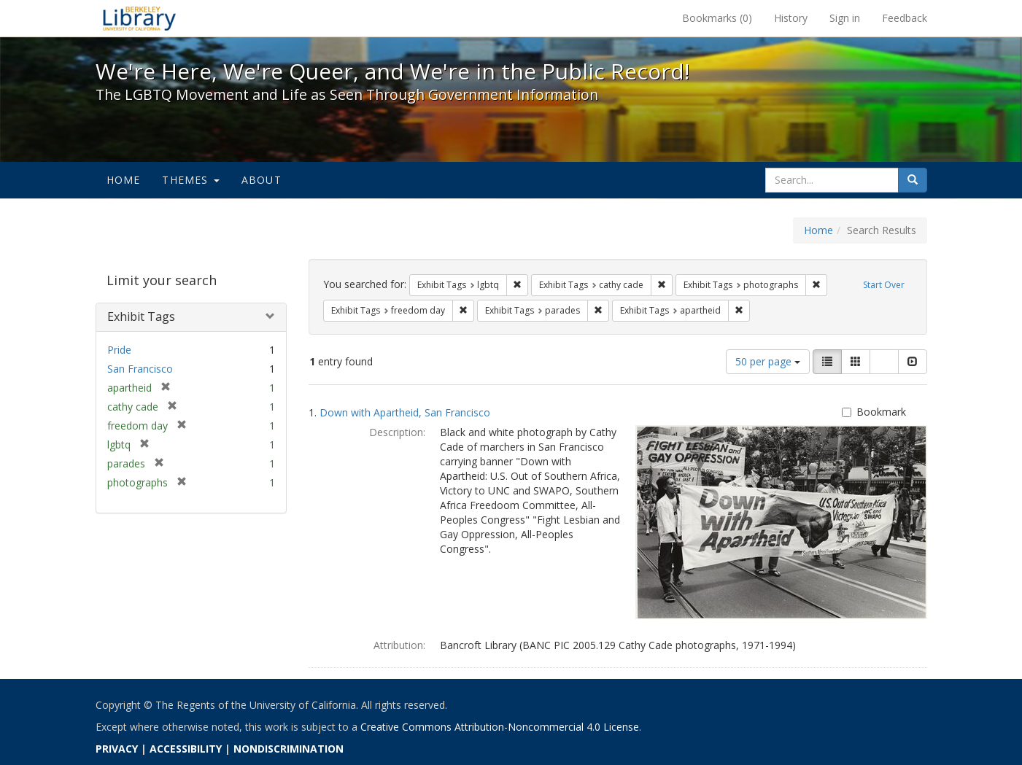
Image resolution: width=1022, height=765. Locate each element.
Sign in (844, 18)
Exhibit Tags (141, 316)
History (791, 18)
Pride (119, 350)
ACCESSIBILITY (186, 749)
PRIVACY (117, 749)
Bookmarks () (717, 18)
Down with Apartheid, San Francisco (405, 412)
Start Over (884, 285)
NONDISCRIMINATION (288, 749)
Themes (190, 180)
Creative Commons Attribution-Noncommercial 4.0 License (499, 727)
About (261, 180)
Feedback (904, 18)
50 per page (767, 361)
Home (124, 180)
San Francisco (140, 369)
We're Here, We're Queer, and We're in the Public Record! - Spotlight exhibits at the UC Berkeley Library (139, 18)
